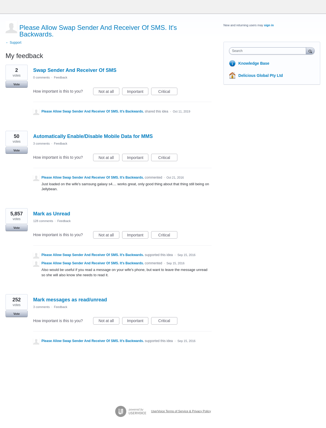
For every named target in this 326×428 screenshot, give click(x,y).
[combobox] (269, 51)
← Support (13, 43)
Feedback (60, 77)
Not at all (109, 92)
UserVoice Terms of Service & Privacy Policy (181, 411)
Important (137, 92)
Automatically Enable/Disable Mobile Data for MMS (93, 136)
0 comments (41, 77)
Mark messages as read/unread (70, 299)
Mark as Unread (51, 213)
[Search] (310, 50)
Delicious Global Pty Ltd (260, 75)
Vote (16, 84)
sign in (269, 25)
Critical (167, 92)
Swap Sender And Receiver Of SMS (74, 70)
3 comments (41, 143)
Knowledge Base (253, 63)
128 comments (43, 221)
